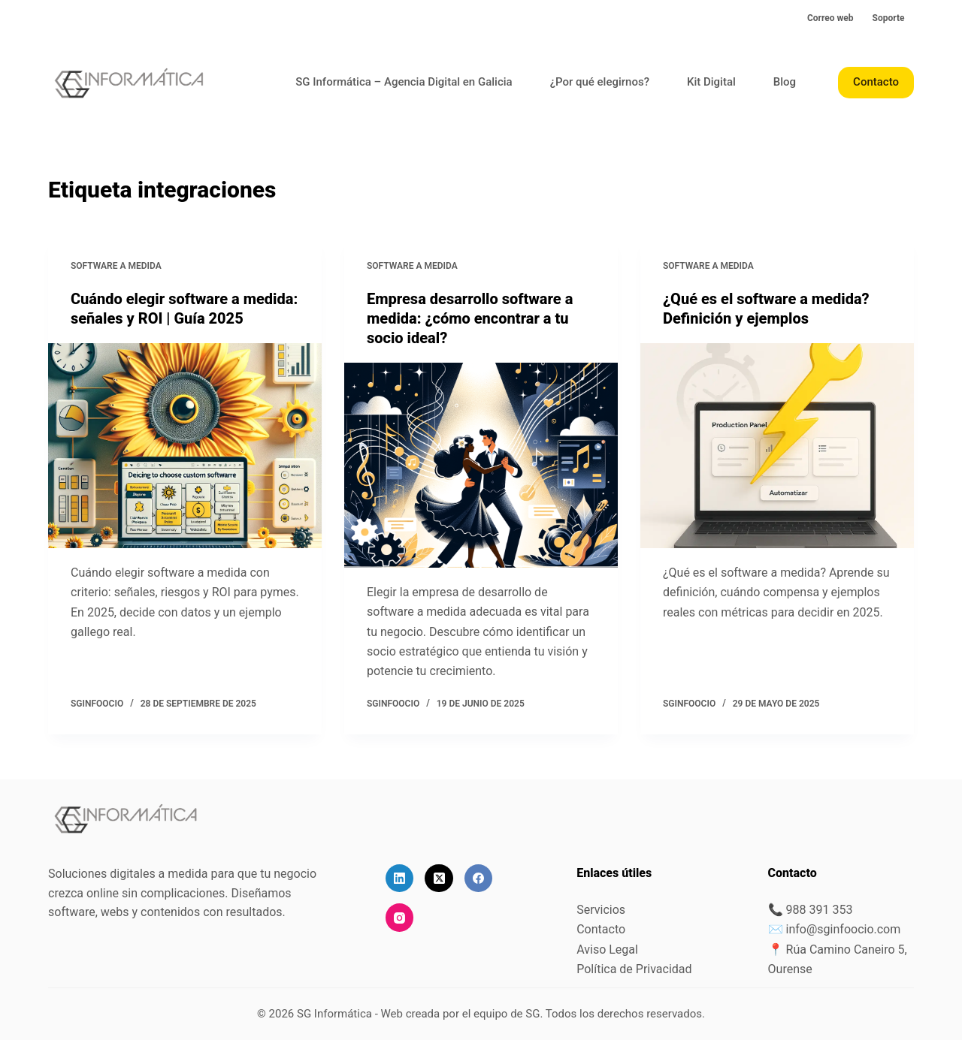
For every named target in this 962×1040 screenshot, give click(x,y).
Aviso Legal (607, 949)
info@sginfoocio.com (843, 929)
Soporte (889, 18)
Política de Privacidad (633, 969)
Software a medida (116, 266)
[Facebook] (478, 878)
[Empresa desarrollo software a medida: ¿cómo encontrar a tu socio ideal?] (481, 465)
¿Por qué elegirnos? (599, 82)
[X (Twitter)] (439, 878)
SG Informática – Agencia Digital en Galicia (403, 82)
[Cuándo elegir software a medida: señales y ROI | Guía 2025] (185, 445)
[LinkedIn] (400, 878)
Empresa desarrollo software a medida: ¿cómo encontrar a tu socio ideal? (470, 318)
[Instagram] (400, 917)
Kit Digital (711, 82)
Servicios (600, 910)
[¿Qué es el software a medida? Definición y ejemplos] (777, 445)
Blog (784, 82)
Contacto (876, 82)
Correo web (830, 18)
